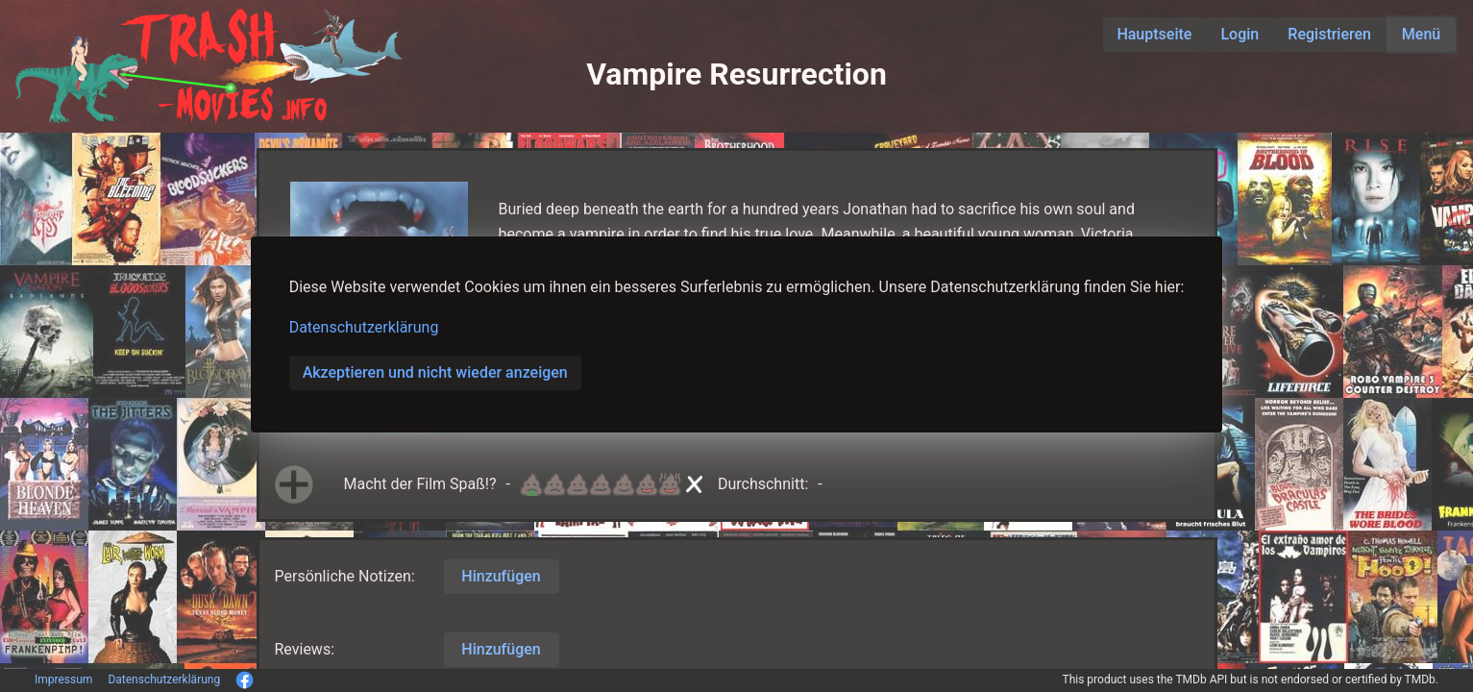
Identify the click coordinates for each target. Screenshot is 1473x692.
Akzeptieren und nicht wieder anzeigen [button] (435, 372)
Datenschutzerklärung (364, 327)
